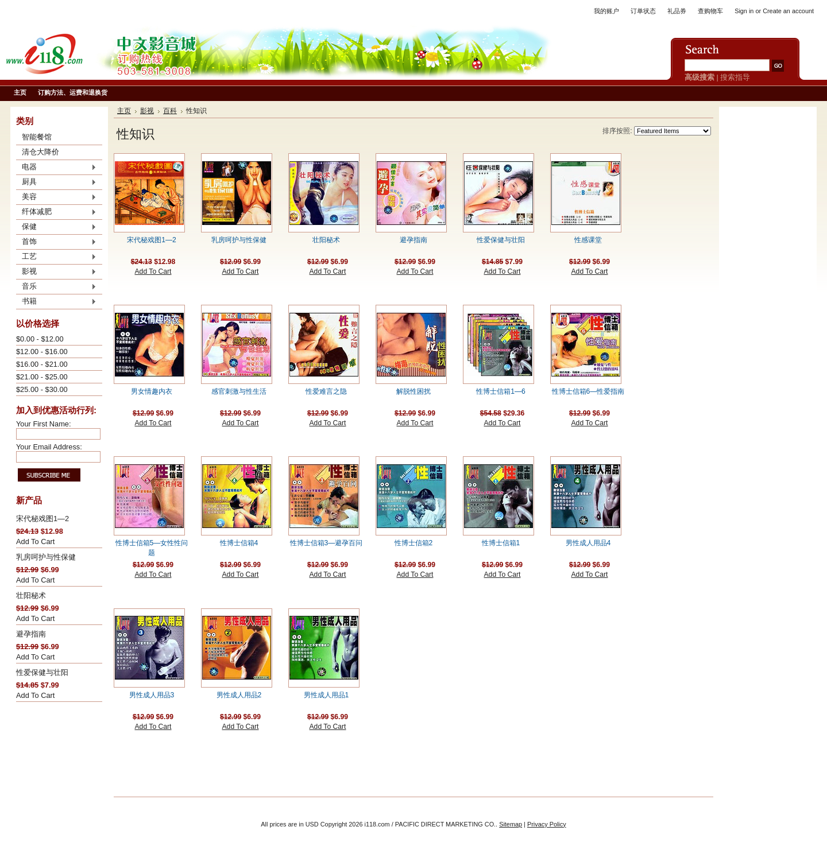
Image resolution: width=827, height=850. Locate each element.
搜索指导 (735, 77)
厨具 (56, 182)
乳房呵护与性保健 (46, 557)
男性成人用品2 (239, 695)
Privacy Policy (546, 824)
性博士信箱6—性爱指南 (588, 391)
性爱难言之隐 (326, 391)
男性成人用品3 (152, 695)
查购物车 (710, 10)
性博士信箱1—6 (500, 391)
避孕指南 (31, 634)
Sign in (744, 10)
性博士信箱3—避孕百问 (326, 543)
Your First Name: (43, 424)
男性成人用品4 (588, 543)
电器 (56, 167)
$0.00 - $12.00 (40, 339)
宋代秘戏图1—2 (42, 518)
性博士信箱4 (239, 543)
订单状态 (643, 10)
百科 (170, 110)
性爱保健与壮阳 (42, 672)
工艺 (56, 257)
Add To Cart (35, 541)
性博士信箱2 (414, 543)
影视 (56, 272)
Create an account (788, 10)
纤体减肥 (56, 212)
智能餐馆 (37, 137)
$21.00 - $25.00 (42, 376)
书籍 (56, 302)
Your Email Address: (49, 447)
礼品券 (676, 10)
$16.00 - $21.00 (42, 364)
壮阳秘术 (31, 595)
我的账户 (606, 10)
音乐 (56, 287)
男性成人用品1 (326, 695)
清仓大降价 (40, 152)
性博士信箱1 (501, 543)
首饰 (56, 242)
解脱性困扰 (413, 391)
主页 (124, 110)
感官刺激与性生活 (238, 391)
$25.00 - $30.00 (42, 389)
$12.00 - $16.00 (42, 351)
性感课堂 (588, 240)
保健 (56, 227)
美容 (56, 197)
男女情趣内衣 (151, 391)
